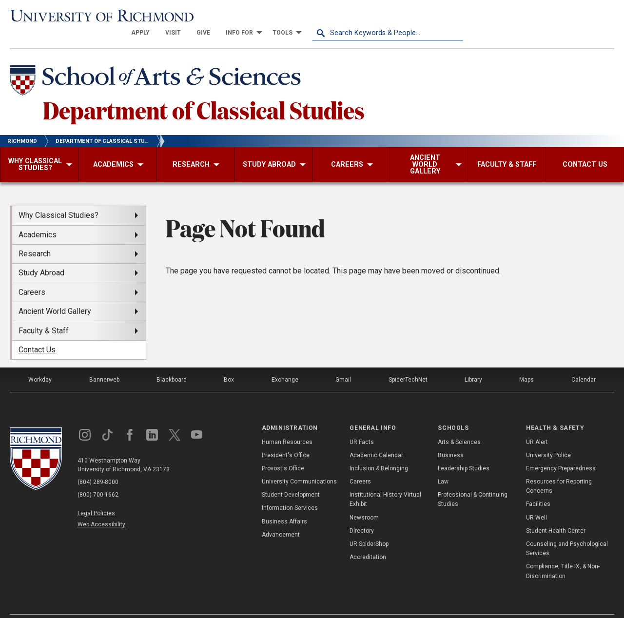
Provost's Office (283, 451)
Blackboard (171, 362)
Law (443, 464)
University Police (548, 437)
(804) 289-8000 (98, 465)
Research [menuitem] (35, 236)
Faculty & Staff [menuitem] (44, 313)
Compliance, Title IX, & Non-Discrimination (563, 554)
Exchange (285, 362)
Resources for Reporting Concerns (559, 469)
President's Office (286, 437)
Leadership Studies (463, 451)
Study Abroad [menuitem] (41, 255)
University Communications (299, 464)
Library (473, 362)
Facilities (538, 486)
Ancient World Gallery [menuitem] (55, 294)
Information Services (290, 490)
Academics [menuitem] (38, 217)
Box (229, 362)
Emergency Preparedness (561, 451)
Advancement (281, 517)
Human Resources (287, 424)
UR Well (536, 500)
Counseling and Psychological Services (567, 531)
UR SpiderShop (369, 526)
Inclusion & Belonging (379, 451)
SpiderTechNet (408, 362)
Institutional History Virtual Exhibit (385, 482)
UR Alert (537, 424)
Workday (40, 362)
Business (451, 437)
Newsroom (364, 500)
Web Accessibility (101, 507)
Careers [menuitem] (32, 275)
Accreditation (368, 540)
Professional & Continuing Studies (472, 482)
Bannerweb (104, 362)
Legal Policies (96, 496)
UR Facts (362, 424)
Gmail (343, 362)
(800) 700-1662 (98, 477)
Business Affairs (284, 504)
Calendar (583, 362)
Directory (362, 513)
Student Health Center (555, 513)
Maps (526, 362)
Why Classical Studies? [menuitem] (58, 198)
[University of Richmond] (85, 15)
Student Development (291, 477)
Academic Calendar (376, 437)
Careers (360, 464)
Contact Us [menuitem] (37, 332)
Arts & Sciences (459, 424)
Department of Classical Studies (204, 92)
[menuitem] (291, 15)
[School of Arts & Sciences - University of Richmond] (158, 65)
